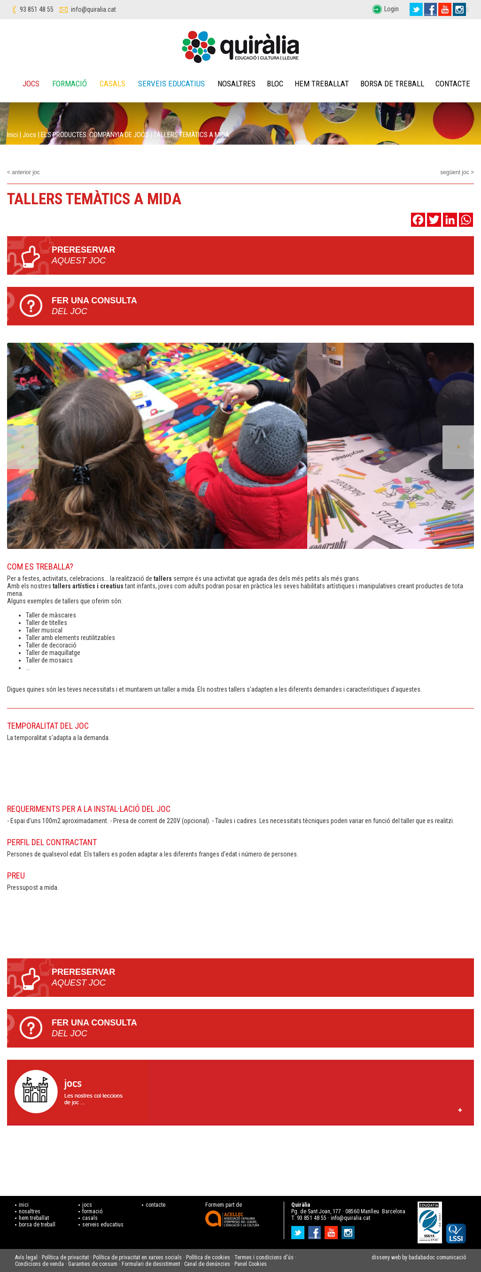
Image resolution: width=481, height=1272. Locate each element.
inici (24, 1205)
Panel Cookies (250, 1264)
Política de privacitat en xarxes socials (137, 1257)
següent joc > (457, 172)
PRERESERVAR (263, 255)
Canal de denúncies (207, 1264)
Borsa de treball (392, 83)
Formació (69, 83)
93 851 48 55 (37, 9)
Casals (112, 83)
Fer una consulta (263, 306)
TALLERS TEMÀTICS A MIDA (191, 135)
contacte (155, 1205)
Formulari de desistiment (151, 1264)
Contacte (452, 83)
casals (90, 1218)
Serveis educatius (171, 83)
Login (391, 9)
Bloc (275, 83)
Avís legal (26, 1257)
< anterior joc (23, 172)
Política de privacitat (65, 1257)
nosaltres (29, 1211)
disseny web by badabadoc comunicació (419, 1257)
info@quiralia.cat (93, 9)
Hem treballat (322, 83)
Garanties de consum (92, 1264)
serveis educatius (103, 1224)
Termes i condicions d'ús (264, 1257)
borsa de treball (37, 1224)
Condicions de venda (39, 1264)
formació (92, 1211)
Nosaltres (236, 83)
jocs (87, 1205)
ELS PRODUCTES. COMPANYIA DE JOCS (95, 135)
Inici (12, 135)
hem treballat (34, 1218)
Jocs (31, 83)
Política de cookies (208, 1257)
